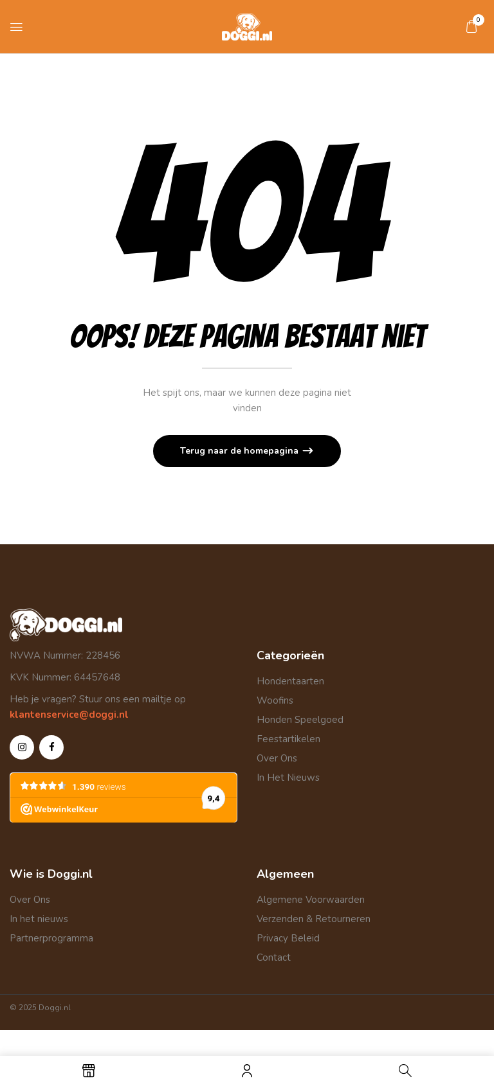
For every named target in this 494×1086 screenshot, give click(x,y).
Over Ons (277, 758)
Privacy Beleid (288, 938)
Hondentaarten (290, 681)
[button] (471, 26)
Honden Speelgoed (300, 719)
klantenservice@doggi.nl (69, 714)
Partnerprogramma (51, 938)
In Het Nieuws (288, 777)
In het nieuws (39, 918)
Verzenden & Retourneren (313, 918)
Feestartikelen (288, 739)
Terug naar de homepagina (240, 451)
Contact (274, 957)
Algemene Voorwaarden (311, 899)
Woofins (275, 700)
